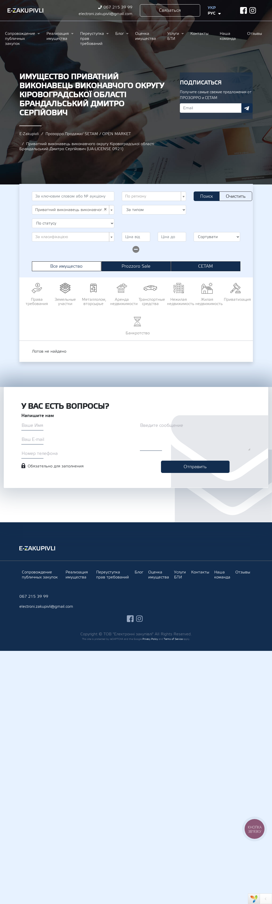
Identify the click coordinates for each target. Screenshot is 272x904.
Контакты (199, 33)
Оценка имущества (145, 36)
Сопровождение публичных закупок (20, 38)
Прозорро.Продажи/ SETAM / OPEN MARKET (88, 133)
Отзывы (254, 33)
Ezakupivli (25, 10)
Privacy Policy (150, 639)
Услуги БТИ (173, 36)
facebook (243, 10)
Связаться (170, 10)
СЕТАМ (205, 266)
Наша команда (228, 36)
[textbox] (152, 196)
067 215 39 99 (117, 7)
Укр (212, 7)
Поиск (206, 196)
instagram (252, 10)
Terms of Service (173, 639)
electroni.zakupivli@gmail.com (105, 13)
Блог (119, 33)
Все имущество (66, 266)
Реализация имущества (57, 36)
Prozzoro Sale (136, 266)
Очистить (236, 196)
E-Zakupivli (29, 133)
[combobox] (154, 196)
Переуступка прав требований (92, 38)
